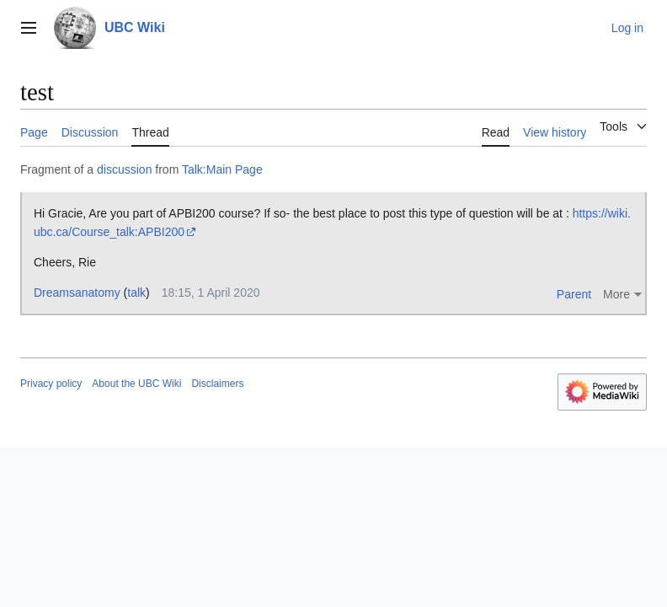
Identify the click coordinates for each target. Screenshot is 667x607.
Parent (574, 294)
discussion (124, 169)
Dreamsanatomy (77, 292)
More (616, 294)
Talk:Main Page (222, 169)
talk (136, 292)
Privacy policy (51, 383)
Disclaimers (217, 383)
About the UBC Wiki (136, 383)
